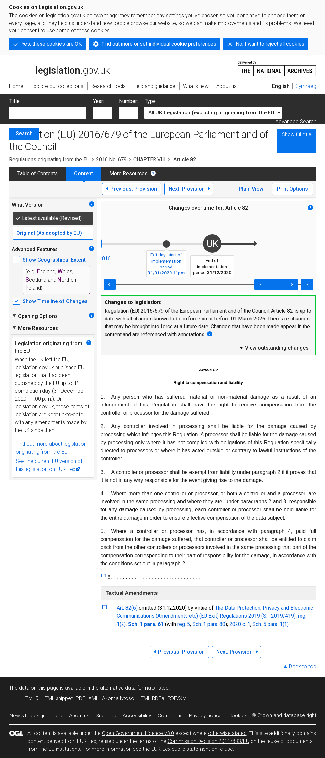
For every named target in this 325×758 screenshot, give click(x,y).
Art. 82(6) (127, 608)
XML (94, 698)
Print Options (292, 189)
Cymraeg (305, 86)
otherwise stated (227, 733)
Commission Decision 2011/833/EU (208, 741)
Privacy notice (205, 716)
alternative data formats (127, 688)
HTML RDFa (151, 698)
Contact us (170, 716)
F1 (104, 575)
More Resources (128, 173)
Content (83, 173)
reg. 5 (183, 624)
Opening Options (35, 316)
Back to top (302, 666)
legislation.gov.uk (59, 68)
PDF (80, 698)
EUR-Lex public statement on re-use (192, 749)
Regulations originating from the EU (49, 159)
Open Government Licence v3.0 (138, 733)
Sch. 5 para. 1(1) (270, 624)
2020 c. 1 (239, 624)
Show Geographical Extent (54, 260)
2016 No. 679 (111, 159)
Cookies (237, 716)
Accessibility (137, 716)
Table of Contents (37, 173)
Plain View (251, 189)
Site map (106, 716)
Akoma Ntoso (118, 698)
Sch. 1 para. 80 (208, 624)
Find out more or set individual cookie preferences (158, 44)
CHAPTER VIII (149, 159)
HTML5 (30, 698)
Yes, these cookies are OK (52, 44)
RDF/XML (178, 698)
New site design (27, 716)
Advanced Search (295, 121)
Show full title (296, 134)
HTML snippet (57, 698)
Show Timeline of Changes (55, 301)
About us (79, 716)
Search (24, 133)
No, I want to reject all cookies (270, 44)
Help (57, 716)
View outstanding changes (274, 347)
